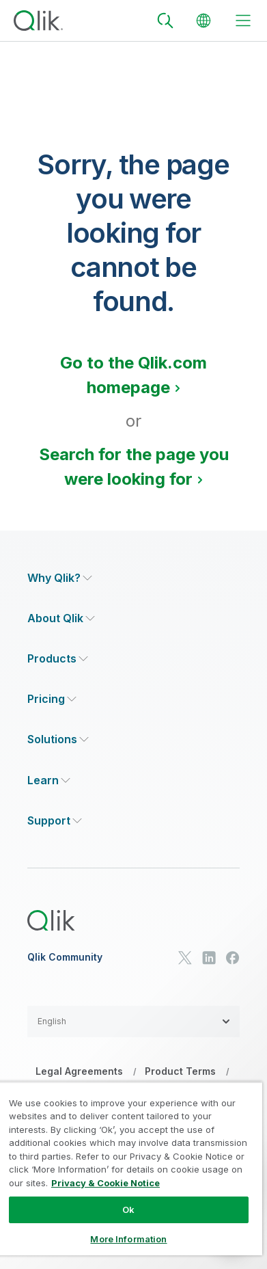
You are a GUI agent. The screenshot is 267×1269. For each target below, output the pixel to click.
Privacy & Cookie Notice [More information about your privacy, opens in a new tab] (105, 1182)
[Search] (165, 20)
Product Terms (180, 1071)
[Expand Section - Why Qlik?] (59, 578)
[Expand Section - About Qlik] (61, 618)
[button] (133, 1021)
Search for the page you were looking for (134, 466)
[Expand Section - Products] (57, 658)
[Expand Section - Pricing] (51, 699)
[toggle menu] (243, 20)
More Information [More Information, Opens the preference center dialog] (128, 1238)
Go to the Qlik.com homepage (133, 375)
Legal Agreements (79, 1071)
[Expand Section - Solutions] (58, 739)
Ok (128, 1209)
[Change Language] (203, 20)
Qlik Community (64, 957)
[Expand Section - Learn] (48, 780)
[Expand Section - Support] (54, 820)
